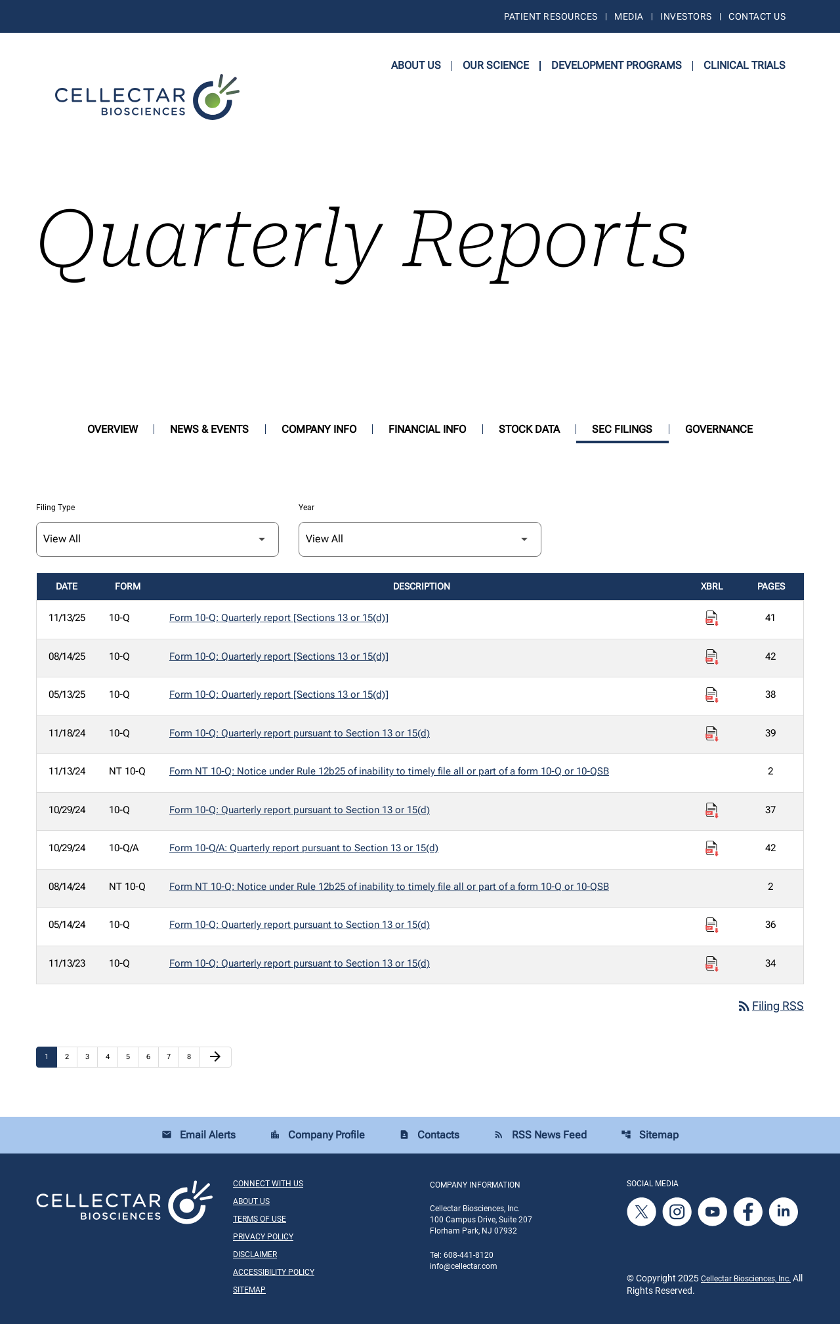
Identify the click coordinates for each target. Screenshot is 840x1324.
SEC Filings (622, 429)
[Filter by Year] (420, 539)
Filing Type (55, 507)
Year (306, 507)
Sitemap (650, 1135)
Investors (685, 16)
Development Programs (616, 65)
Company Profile (317, 1135)
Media (628, 16)
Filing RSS (770, 1006)
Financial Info (427, 429)
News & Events (209, 429)
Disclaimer (255, 1254)
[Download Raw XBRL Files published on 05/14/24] (712, 925)
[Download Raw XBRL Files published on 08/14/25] (712, 657)
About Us (416, 65)
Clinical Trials (745, 65)
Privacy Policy (263, 1237)
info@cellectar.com (463, 1266)
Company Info (319, 429)
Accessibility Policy (273, 1272)
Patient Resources (550, 16)
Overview (112, 429)
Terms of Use (259, 1219)
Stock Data (529, 429)
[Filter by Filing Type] (157, 539)
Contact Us (757, 16)
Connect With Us (268, 1184)
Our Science (496, 65)
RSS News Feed (540, 1135)
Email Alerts (198, 1135)
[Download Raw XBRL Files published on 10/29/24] (712, 810)
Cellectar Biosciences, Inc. (746, 1278)
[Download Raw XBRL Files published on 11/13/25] (712, 618)
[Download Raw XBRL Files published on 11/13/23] (712, 964)
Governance (719, 429)
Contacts (429, 1135)
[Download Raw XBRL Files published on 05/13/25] (712, 695)
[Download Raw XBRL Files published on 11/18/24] (712, 734)
